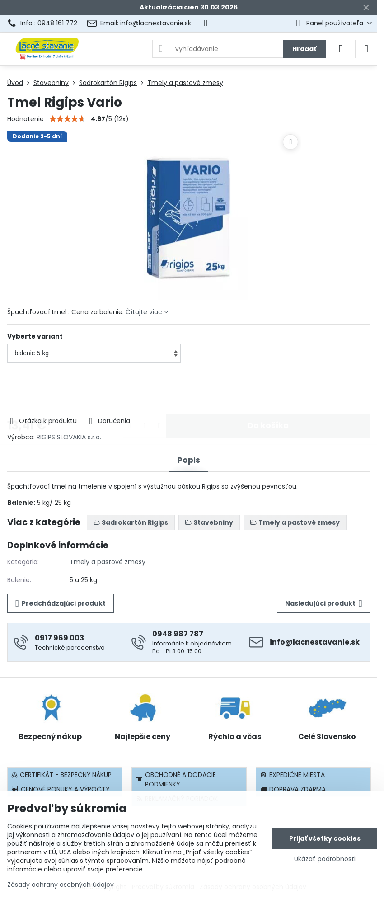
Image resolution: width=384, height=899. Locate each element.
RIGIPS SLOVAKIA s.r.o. (69, 437)
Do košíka (268, 390)
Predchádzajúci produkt (60, 603)
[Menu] (366, 49)
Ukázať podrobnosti (325, 859)
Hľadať (304, 48)
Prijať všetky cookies (325, 838)
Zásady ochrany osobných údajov (60, 884)
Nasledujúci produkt (323, 603)
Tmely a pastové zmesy (107, 561)
